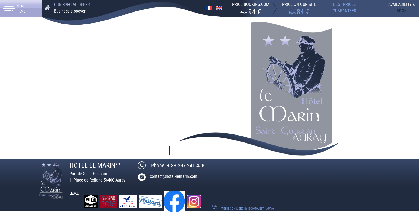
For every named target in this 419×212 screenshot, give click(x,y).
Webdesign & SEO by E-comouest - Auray (247, 208)
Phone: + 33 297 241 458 (177, 165)
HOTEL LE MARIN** (95, 165)
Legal (74, 193)
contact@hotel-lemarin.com (94, 150)
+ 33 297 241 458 (34, 150)
